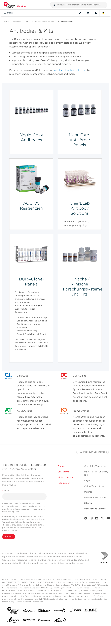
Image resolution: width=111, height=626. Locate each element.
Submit (8, 536)
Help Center (64, 483)
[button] (53, 4)
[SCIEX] (59, 621)
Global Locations (66, 477)
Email (5, 490)
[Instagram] (91, 518)
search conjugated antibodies (69, 70)
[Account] (96, 13)
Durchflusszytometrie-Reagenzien (39, 21)
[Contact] (80, 13)
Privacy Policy (35, 519)
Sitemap (88, 503)
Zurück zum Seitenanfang (92, 451)
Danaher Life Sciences (95, 509)
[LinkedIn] (96, 518)
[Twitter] (102, 518)
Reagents (17, 21)
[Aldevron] (44, 611)
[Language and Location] (103, 13)
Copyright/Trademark (95, 466)
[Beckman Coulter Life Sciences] (15, 5)
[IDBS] (75, 611)
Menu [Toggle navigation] (8, 12)
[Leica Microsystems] (13, 621)
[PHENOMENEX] (44, 621)
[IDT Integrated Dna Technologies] (90, 611)
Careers (61, 466)
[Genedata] (59, 611)
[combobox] (78, 5)
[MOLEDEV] (29, 620)
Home (6, 21)
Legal (87, 480)
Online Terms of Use (94, 486)
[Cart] (88, 13)
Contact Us (63, 472)
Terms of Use (8, 522)
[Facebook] (85, 518)
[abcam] (29, 611)
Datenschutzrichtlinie (95, 497)
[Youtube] (108, 518)
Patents (88, 492)
